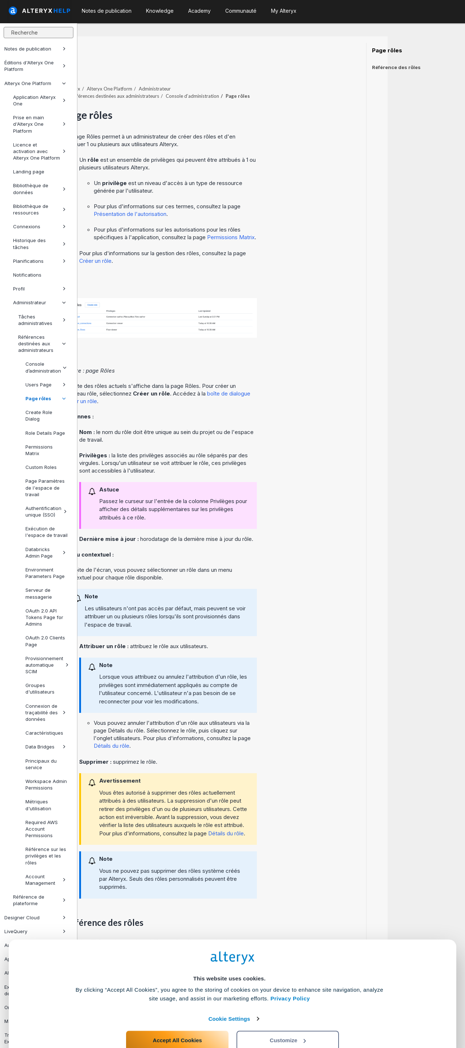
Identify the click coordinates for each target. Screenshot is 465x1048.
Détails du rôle (189, 725)
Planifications (39, 261)
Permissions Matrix (39, 450)
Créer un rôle (173, 240)
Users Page (45, 385)
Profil (39, 289)
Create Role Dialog (38, 415)
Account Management (45, 880)
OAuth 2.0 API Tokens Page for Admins (44, 617)
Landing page (28, 171)
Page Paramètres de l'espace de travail (45, 487)
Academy (199, 11)
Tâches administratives (42, 320)
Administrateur (39, 302)
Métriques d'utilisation (38, 805)
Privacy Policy (290, 974)
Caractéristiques (44, 733)
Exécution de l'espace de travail (46, 532)
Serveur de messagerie (38, 593)
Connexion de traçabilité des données (45, 712)
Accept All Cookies (177, 1016)
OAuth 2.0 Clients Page (45, 641)
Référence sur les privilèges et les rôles (45, 855)
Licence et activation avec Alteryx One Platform (39, 151)
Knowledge (160, 11)
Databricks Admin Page (45, 552)
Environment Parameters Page (45, 573)
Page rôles (45, 398)
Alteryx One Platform (35, 83)
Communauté (240, 11)
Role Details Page (45, 433)
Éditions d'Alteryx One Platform (35, 66)
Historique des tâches (39, 243)
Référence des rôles (396, 67)
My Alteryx (283, 11)
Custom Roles (41, 467)
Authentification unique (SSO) (46, 511)
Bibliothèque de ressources (39, 209)
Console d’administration (45, 367)
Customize (288, 1016)
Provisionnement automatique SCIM (47, 664)
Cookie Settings (229, 994)
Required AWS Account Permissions (41, 828)
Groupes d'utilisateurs (39, 688)
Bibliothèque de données (39, 188)
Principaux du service (41, 764)
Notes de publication (35, 49)
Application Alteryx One (39, 100)
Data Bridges (45, 747)
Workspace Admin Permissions (46, 784)
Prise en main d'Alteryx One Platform (39, 124)
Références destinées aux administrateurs (42, 343)
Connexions (39, 226)
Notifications (27, 275)
